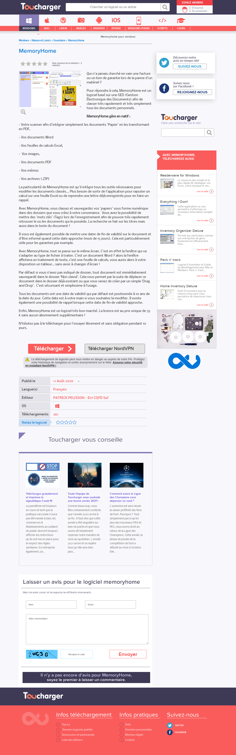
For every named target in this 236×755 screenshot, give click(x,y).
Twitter (179, 725)
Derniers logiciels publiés (74, 729)
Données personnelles (135, 729)
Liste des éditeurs (69, 740)
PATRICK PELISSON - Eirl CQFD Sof (81, 398)
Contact (127, 740)
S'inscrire (197, 7)
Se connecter (199, 11)
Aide (125, 724)
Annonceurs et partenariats (75, 735)
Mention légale (131, 735)
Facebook (180, 732)
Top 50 (63, 724)
